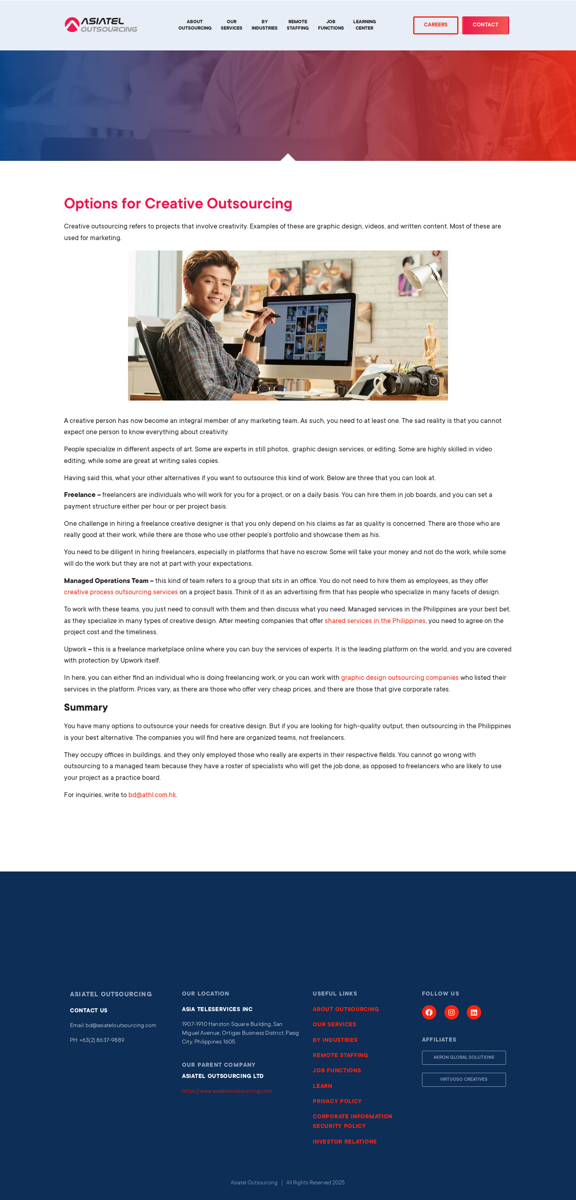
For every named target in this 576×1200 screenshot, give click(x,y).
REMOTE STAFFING (340, 1056)
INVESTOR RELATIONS (345, 1142)
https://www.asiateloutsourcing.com (227, 1091)
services (166, 593)
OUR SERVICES (334, 1025)
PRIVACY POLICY (337, 1102)
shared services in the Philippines (375, 621)
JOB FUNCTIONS (337, 1071)
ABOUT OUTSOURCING (346, 1010)
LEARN (322, 1087)
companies (441, 678)
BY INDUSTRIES (335, 1041)
